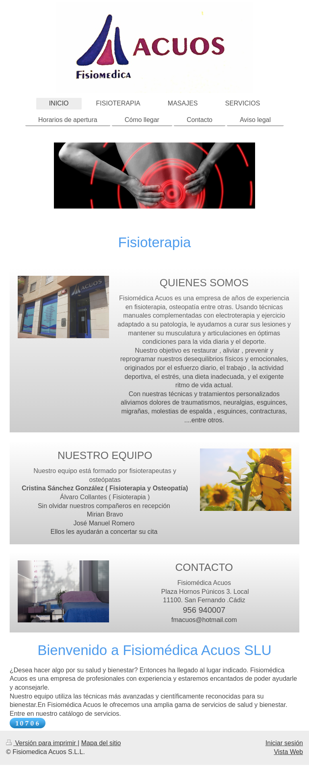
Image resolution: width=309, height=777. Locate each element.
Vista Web (288, 751)
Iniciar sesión (284, 743)
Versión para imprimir (42, 743)
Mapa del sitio (101, 743)
